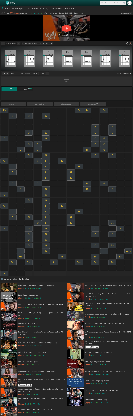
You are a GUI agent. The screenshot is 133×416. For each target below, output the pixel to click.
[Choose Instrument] (47, 73)
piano (13, 73)
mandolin (28, 73)
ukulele (20, 73)
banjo (35, 73)
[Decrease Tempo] (3, 43)
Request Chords (91, 347)
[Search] (124, 3)
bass (42, 73)
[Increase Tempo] (18, 43)
